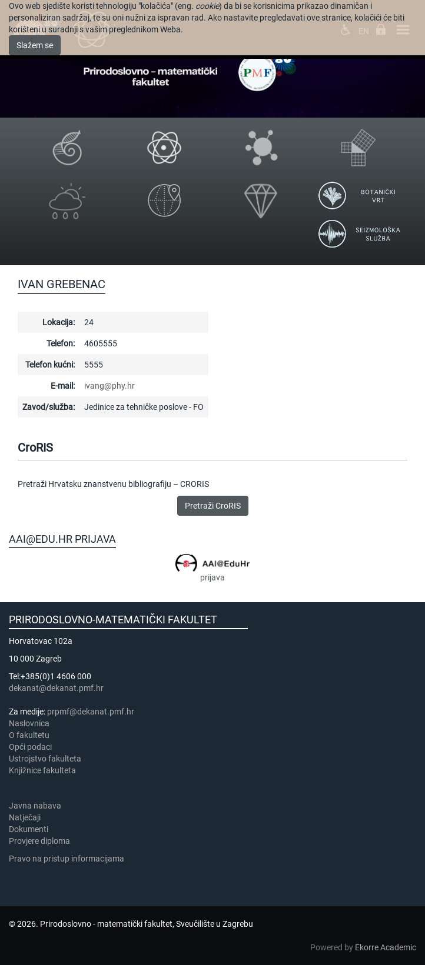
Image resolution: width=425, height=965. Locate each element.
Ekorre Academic (385, 947)
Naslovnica (29, 723)
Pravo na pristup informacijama (68, 858)
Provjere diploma (39, 841)
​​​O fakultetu (29, 735)
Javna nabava (35, 805)
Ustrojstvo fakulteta (45, 758)
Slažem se (34, 45)
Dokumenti (28, 829)
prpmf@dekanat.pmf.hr (90, 711)
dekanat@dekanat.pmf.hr (56, 688)
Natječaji (25, 817)
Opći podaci (30, 747)
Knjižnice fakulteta (42, 770)
